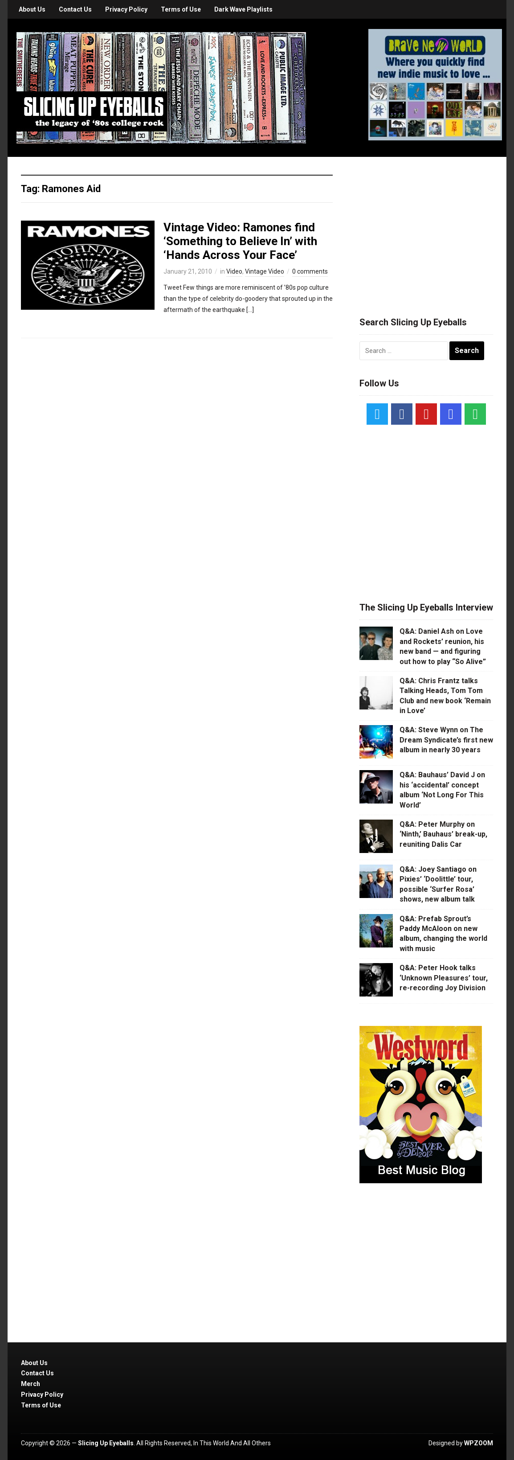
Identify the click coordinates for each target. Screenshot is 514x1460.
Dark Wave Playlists (243, 9)
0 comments (310, 271)
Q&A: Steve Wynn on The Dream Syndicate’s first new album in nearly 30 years (446, 740)
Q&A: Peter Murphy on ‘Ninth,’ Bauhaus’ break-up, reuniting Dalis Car (443, 834)
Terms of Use (181, 9)
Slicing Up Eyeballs (106, 1443)
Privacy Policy (126, 9)
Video (234, 271)
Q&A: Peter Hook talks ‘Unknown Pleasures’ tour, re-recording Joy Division (444, 978)
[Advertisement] (426, 226)
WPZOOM (478, 1443)
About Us (32, 9)
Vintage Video (264, 271)
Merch (30, 1383)
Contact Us (75, 9)
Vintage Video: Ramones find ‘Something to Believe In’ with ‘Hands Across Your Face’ (240, 241)
